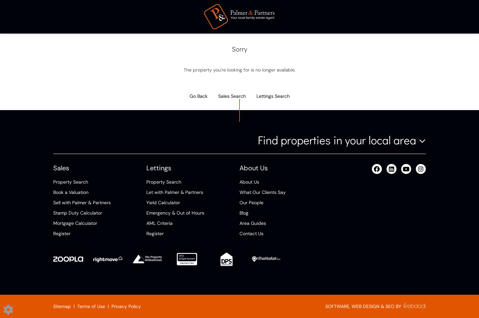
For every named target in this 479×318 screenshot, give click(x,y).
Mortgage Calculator (75, 223)
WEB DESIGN (366, 306)
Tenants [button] (187, 16)
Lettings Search (273, 96)
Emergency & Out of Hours (175, 213)
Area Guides (253, 223)
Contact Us (251, 234)
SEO (390, 306)
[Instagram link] (421, 169)
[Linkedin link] (392, 169)
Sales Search (232, 96)
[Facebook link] (377, 169)
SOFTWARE (337, 306)
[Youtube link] (406, 169)
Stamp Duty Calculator (77, 213)
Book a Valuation (70, 192)
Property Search (70, 182)
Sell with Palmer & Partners (82, 203)
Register (62, 234)
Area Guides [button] (351, 16)
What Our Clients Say (263, 192)
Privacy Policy (126, 306)
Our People (251, 203)
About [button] (301, 16)
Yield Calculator (163, 203)
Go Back (199, 96)
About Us (249, 182)
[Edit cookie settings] (8, 309)
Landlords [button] (138, 16)
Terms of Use (91, 306)
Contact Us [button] (407, 16)
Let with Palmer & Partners (174, 192)
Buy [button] (94, 16)
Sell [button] (58, 16)
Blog (244, 213)
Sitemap (62, 306)
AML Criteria (159, 223)
